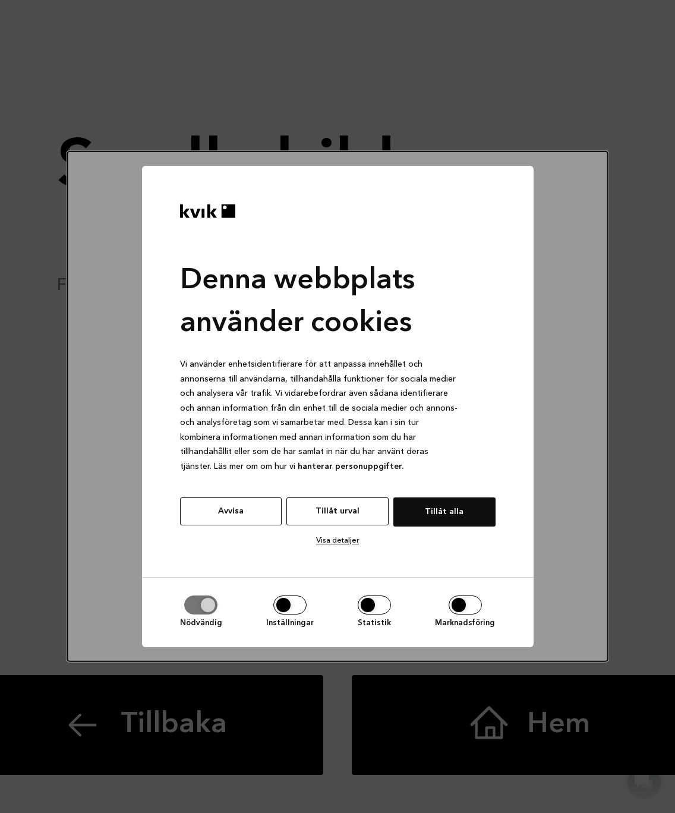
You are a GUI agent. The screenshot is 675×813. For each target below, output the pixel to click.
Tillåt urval (337, 511)
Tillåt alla (444, 512)
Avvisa (231, 511)
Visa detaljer (337, 540)
